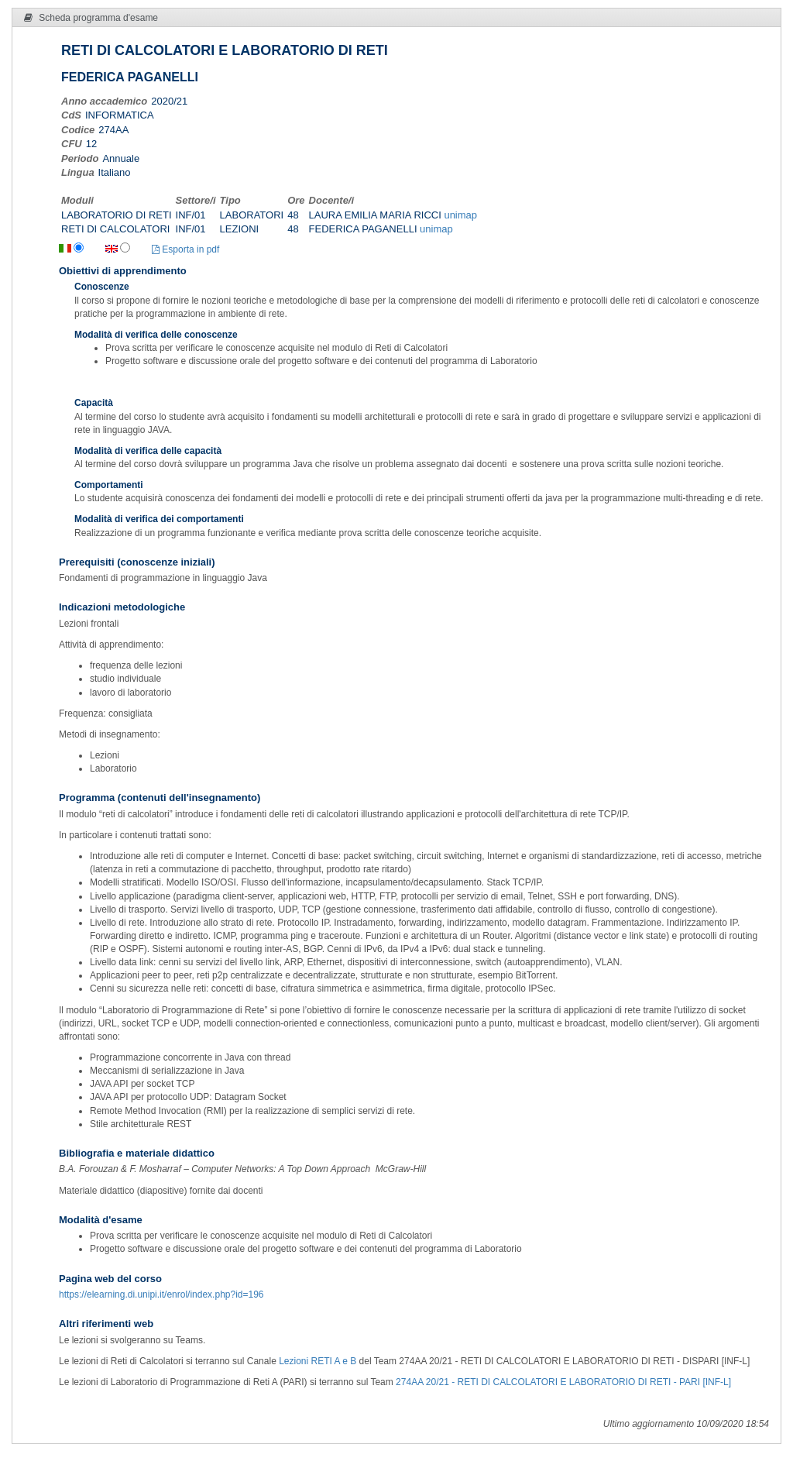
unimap (460, 215)
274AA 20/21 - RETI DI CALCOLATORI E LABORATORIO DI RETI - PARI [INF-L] (563, 1382)
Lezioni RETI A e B (317, 1361)
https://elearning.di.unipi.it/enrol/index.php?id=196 (161, 1294)
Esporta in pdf (185, 249)
